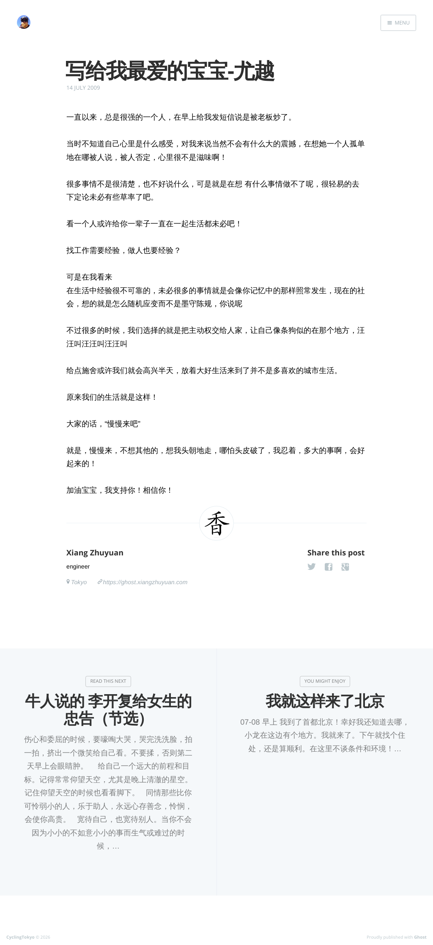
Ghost (420, 937)
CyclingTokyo (20, 937)
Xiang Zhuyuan (94, 553)
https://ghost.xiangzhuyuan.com (145, 582)
